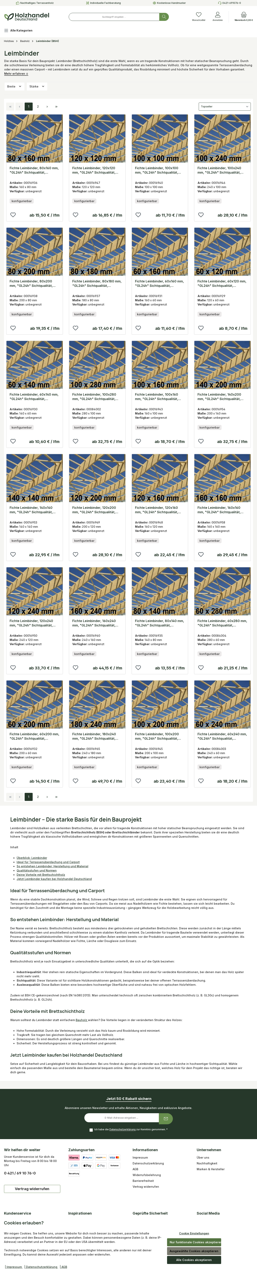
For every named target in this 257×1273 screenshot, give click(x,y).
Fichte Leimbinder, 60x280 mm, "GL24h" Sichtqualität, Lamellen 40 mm (222, 623)
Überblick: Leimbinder (32, 858)
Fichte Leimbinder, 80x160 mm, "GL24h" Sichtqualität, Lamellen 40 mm (34, 170)
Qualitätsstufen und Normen (37, 870)
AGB (135, 1169)
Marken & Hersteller (211, 1169)
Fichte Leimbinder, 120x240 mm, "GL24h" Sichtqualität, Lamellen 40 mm (31, 623)
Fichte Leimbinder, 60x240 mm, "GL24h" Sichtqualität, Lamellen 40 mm (222, 736)
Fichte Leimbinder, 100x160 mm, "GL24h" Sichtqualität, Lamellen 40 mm (156, 396)
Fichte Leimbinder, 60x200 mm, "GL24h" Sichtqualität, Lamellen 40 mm (34, 736)
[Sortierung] (225, 107)
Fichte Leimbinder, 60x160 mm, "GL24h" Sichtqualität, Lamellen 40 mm (159, 283)
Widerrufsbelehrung (147, 1175)
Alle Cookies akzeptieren (194, 1260)
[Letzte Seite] (56, 107)
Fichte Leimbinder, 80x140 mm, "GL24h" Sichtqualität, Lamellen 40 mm (159, 623)
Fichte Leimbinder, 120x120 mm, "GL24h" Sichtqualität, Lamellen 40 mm (93, 170)
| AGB (63, 1267)
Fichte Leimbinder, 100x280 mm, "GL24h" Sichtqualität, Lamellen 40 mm (94, 396)
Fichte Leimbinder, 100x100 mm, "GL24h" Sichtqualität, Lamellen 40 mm (156, 170)
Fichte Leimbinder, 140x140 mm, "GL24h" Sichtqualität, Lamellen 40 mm (31, 510)
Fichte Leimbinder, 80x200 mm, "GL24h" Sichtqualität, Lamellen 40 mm (31, 283)
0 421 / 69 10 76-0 (20, 1173)
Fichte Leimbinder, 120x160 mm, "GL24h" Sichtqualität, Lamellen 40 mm (156, 510)
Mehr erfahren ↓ (16, 73)
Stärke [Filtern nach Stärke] (37, 86)
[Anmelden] (217, 17)
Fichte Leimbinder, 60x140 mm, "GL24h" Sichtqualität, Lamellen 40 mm (34, 396)
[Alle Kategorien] (21, 31)
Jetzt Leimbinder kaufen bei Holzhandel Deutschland (54, 879)
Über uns (203, 1157)
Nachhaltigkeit (207, 1163)
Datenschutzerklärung (122, 1129)
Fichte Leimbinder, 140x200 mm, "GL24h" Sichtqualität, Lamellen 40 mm (219, 396)
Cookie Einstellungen (194, 1233)
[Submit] (166, 1118)
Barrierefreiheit (143, 1180)
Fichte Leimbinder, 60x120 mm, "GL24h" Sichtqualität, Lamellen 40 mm (222, 283)
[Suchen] (164, 17)
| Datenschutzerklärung (41, 1267)
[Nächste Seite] (47, 107)
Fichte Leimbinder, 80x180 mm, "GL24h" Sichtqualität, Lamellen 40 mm (97, 283)
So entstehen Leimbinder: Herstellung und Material (52, 866)
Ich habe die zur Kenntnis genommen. (131, 1129)
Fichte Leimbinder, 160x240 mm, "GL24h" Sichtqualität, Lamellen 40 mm (94, 623)
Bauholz (82, 1020)
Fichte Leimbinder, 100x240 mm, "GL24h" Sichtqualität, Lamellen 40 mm (219, 170)
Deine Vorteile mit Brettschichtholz (41, 874)
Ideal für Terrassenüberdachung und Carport (48, 862)
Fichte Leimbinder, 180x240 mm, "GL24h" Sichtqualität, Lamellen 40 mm (94, 736)
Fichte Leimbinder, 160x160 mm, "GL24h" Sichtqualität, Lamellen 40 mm (219, 510)
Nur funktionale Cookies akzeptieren (195, 1242)
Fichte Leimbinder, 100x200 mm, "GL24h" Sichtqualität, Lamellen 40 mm (157, 736)
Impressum (140, 1157)
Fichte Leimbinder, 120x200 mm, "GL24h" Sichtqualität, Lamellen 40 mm (94, 510)
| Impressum (14, 1267)
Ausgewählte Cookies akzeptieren (194, 1251)
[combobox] (114, 17)
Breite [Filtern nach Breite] (14, 86)
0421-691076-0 (231, 2)
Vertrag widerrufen (32, 1189)
